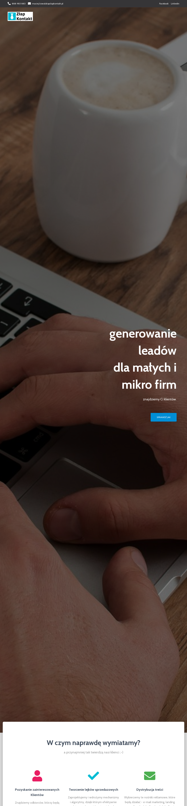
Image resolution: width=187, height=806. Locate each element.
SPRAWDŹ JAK (164, 417)
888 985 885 (19, 3)
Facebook (164, 3)
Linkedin (175, 3)
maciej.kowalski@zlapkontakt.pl (47, 3)
